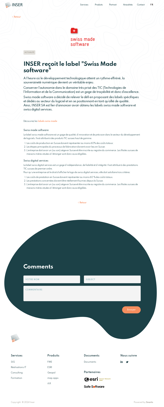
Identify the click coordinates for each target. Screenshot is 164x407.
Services (85, 5)
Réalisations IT (18, 367)
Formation (16, 378)
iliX (49, 383)
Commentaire (33, 290)
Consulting (17, 373)
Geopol (51, 373)
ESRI (49, 367)
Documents (90, 362)
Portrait (114, 5)
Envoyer (131, 310)
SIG (13, 362)
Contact (141, 5)
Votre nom (32, 280)
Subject (90, 280)
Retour (17, 17)
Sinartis (149, 402)
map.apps (52, 378)
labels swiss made (47, 121)
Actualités (128, 5)
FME (49, 362)
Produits (100, 5)
